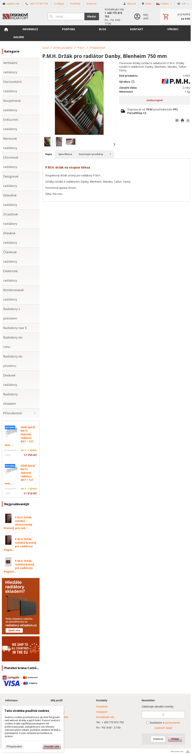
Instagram (102, 711)
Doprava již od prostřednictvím (152, 111)
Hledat (91, 16)
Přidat (175, 739)
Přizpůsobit (14, 746)
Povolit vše (51, 746)
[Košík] (176, 16)
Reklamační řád (177, 751)
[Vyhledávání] (66, 16)
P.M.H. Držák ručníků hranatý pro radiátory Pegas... (20, 544)
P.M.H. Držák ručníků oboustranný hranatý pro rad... (18, 523)
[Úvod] (21, 16)
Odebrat (158, 739)
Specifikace (65, 154)
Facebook (102, 706)
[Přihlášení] (143, 16)
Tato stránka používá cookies (27, 711)
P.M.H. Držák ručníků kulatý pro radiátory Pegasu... (19, 566)
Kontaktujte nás (105, 717)
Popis (48, 154)
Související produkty (91, 154)
